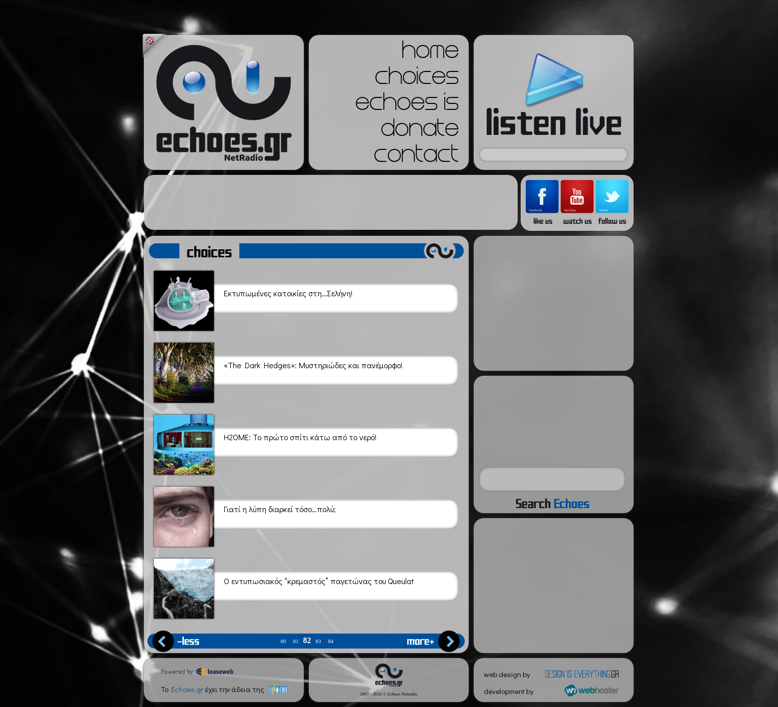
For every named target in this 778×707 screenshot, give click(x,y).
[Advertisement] (331, 202)
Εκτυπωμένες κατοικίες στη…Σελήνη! (253, 299)
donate (420, 130)
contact (416, 156)
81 (296, 641)
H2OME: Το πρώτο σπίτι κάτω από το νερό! (265, 443)
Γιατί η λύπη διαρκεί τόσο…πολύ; (245, 515)
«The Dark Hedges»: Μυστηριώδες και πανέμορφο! (278, 371)
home (430, 52)
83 (318, 641)
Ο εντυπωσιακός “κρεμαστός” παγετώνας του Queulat (284, 587)
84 (331, 641)
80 (283, 641)
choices (417, 78)
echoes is (407, 104)
